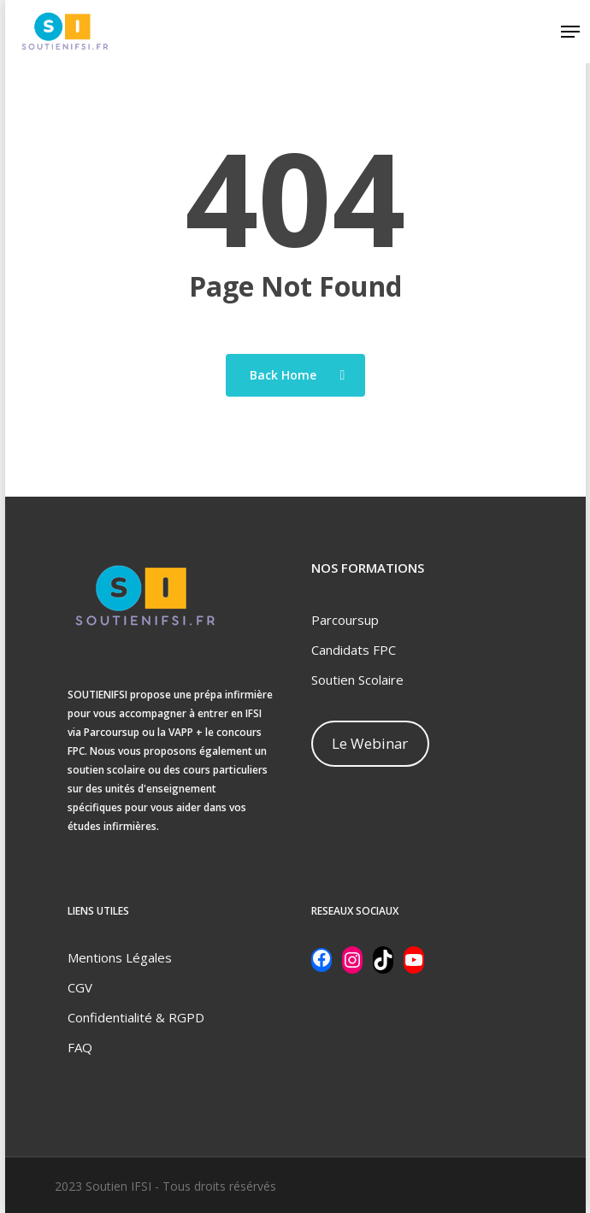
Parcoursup (345, 619)
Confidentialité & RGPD (136, 1017)
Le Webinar (370, 743)
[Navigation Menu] (570, 31)
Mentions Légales (120, 957)
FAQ (80, 1047)
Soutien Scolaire (357, 679)
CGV (80, 987)
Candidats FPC (353, 649)
